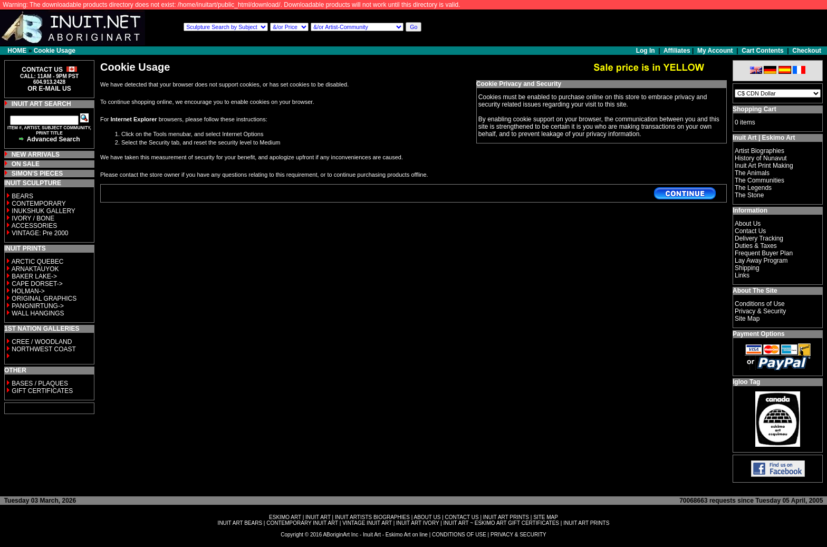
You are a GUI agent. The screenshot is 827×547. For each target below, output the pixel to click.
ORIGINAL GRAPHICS (44, 298)
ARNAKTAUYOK (35, 269)
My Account (715, 50)
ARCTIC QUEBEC (38, 261)
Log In (646, 50)
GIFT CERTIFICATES (42, 391)
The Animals (752, 173)
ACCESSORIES (34, 225)
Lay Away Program (761, 260)
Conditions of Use (760, 304)
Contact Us (750, 231)
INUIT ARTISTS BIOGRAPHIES (372, 517)
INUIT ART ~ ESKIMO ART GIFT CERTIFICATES (501, 523)
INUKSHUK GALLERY (43, 211)
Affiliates (676, 50)
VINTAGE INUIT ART (367, 523)
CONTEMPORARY (38, 203)
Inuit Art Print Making (764, 165)
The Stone (749, 195)
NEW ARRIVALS (36, 154)
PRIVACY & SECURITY (518, 535)
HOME (16, 50)
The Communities (759, 180)
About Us (748, 223)
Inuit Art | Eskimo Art (764, 137)
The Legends (753, 187)
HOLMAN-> (28, 291)
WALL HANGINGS (38, 313)
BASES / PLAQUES (40, 383)
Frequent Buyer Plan (764, 253)
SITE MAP (545, 517)
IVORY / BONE (33, 218)
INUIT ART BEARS (240, 523)
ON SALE (26, 164)
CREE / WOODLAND (41, 342)
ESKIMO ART (285, 517)
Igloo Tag (746, 382)
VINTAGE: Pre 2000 (40, 233)
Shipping (747, 268)
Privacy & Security (760, 311)
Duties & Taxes (756, 245)
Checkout (806, 50)
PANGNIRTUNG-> (38, 306)
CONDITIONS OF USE (459, 535)
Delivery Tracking (759, 238)
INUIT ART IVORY (417, 523)
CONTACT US (462, 517)
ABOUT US (427, 517)
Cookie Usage (54, 50)
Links (742, 275)
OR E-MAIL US (49, 88)
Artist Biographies (759, 151)
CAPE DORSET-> (37, 283)
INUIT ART (318, 517)
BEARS (22, 196)
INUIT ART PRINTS (506, 517)
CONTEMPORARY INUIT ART (302, 523)
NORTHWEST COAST (43, 349)
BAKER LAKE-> (34, 276)
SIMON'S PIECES (37, 173)
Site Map (747, 318)
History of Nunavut (761, 158)
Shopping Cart (754, 109)
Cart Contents (762, 50)
